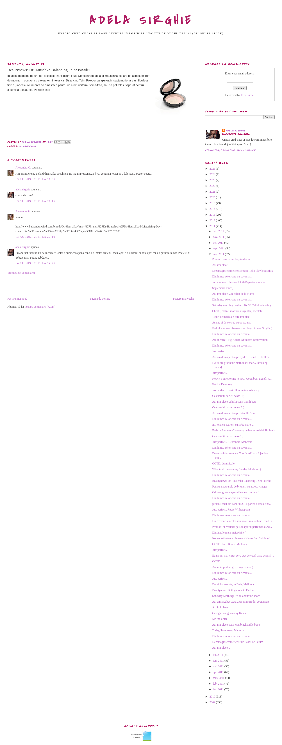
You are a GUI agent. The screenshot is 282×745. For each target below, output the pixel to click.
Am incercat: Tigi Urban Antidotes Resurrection (240, 339)
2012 (213, 220)
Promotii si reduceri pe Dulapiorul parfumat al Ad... (242, 526)
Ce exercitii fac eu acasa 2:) (228, 407)
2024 (213, 174)
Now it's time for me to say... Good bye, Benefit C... (242, 378)
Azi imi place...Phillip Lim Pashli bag (234, 401)
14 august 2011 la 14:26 (35, 263)
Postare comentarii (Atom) (40, 306)
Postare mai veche (183, 298)
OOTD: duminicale (223, 463)
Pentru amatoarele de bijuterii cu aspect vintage (239, 486)
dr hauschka (27, 146)
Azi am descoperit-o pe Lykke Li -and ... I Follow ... (242, 357)
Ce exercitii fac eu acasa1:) (227, 436)
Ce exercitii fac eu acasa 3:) (228, 395)
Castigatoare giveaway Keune (229, 613)
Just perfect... (220, 351)
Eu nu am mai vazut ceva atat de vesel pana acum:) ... (243, 555)
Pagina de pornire (100, 298)
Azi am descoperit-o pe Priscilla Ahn (233, 413)
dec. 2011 (219, 231)
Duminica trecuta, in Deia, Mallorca (233, 584)
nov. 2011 (219, 236)
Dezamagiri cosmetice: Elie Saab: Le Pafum (237, 641)
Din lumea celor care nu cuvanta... (232, 276)
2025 (213, 168)
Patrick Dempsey (222, 384)
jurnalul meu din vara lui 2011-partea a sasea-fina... (241, 503)
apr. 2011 (218, 672)
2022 (213, 185)
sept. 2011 (219, 248)
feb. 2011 (218, 683)
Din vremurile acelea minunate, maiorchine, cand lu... (243, 521)
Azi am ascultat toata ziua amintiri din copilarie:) (240, 601)
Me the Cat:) (219, 618)
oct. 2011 (218, 242)
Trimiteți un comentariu (21, 272)
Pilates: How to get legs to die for (231, 259)
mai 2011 (218, 666)
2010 (213, 696)
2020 (213, 197)
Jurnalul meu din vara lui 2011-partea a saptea (238, 282)
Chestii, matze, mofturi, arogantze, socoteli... (238, 311)
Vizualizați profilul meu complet (230, 150)
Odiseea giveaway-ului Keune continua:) (235, 492)
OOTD (216, 561)
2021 (213, 191)
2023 (213, 180)
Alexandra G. (23, 167)
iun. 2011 (218, 660)
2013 (213, 214)
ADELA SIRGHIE (141, 20)
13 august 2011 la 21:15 (35, 201)
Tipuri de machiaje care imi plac (230, 316)
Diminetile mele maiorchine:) (229, 532)
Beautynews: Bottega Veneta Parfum (233, 590)
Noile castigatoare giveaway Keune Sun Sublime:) (241, 538)
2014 (213, 208)
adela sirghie (22, 189)
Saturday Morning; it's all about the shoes (236, 595)
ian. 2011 (218, 689)
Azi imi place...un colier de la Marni (233, 293)
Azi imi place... (221, 264)
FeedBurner (247, 95)
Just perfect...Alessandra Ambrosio (232, 441)
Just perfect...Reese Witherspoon (231, 509)
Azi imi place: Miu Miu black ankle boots (236, 624)
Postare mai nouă (17, 298)
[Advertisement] (141, 50)
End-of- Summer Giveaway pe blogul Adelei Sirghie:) (243, 430)
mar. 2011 (219, 677)
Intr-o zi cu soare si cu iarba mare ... (233, 424)
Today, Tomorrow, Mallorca (228, 630)
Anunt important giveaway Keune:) (232, 567)
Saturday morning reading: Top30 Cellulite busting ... (243, 305)
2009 (213, 702)
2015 (213, 203)
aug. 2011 (219, 254)
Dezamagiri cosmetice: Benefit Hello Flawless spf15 (242, 270)
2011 (213, 226)
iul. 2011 (218, 654)
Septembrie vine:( (222, 288)
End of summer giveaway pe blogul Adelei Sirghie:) (242, 328)
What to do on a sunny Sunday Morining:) (236, 469)
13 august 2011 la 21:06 (35, 179)
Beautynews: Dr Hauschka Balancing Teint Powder (241, 480)
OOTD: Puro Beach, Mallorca (229, 544)
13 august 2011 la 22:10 (35, 236)
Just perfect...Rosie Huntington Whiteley (235, 390)
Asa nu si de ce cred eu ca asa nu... (232, 322)
